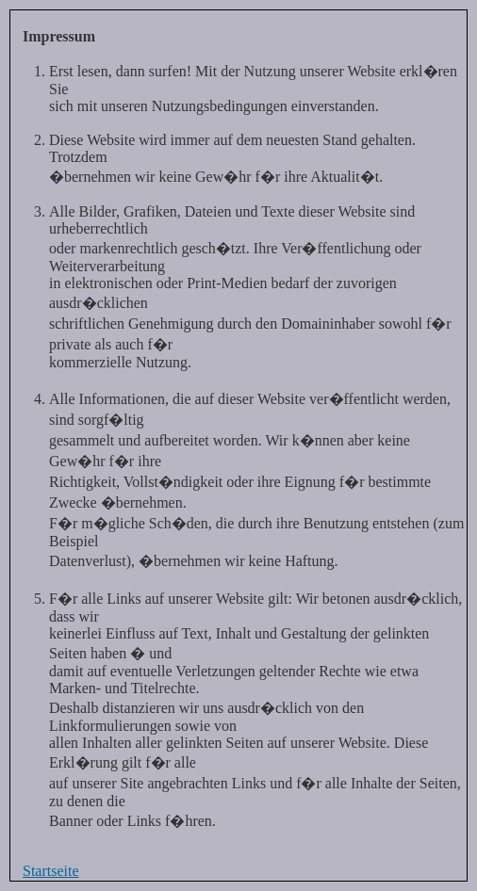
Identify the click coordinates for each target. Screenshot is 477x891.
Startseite (51, 871)
